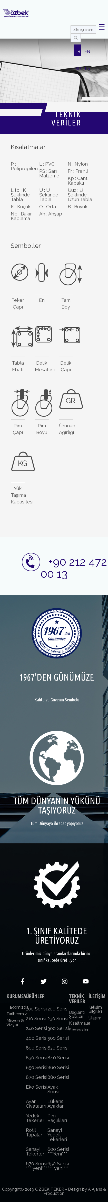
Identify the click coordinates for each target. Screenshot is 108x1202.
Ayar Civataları (36, 1104)
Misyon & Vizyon (15, 1022)
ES (87, 68)
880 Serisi (58, 1077)
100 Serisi (36, 1008)
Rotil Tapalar (34, 1132)
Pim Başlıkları (57, 1118)
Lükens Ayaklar (55, 1104)
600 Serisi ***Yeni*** (58, 1151)
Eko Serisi (36, 1087)
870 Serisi (36, 1077)
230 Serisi (57, 1018)
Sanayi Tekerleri (35, 1151)
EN (87, 51)
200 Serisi (57, 1008)
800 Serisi (36, 1048)
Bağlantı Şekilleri (77, 1014)
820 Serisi (57, 1048)
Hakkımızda (17, 1007)
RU (78, 68)
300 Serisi (58, 1028)
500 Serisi (58, 1038)
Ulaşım (95, 1018)
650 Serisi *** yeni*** (58, 1166)
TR (77, 51)
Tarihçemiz (16, 1013)
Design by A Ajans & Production (75, 1191)
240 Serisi (36, 1028)
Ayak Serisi (53, 1089)
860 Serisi (58, 1067)
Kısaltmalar (79, 1023)
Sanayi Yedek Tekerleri (57, 1134)
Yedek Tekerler (35, 1118)
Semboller (79, 1029)
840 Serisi (58, 1057)
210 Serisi (36, 1018)
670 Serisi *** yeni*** (36, 1166)
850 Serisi (36, 1067)
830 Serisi (36, 1057)
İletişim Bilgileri (95, 1009)
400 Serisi (36, 1038)
